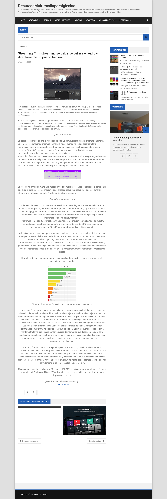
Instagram (33, 494)
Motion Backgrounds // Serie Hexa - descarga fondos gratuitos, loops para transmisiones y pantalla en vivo (134, 80)
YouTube (22, 494)
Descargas (90, 20)
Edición (47, 20)
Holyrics (78, 20)
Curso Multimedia (107, 20)
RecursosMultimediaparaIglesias (46, 5)
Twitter (43, 494)
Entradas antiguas (96, 441)
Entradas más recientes (29, 441)
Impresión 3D (125, 20)
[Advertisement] (62, 463)
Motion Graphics (62, 20)
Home (22, 20)
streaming (23, 46)
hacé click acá (62, 384)
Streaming (34, 20)
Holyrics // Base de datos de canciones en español (131, 68)
